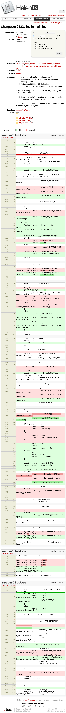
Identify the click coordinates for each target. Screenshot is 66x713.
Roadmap (27, 19)
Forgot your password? (56, 15)
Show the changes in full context (45, 38)
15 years (20, 37)
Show (36, 36)
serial (27, 64)
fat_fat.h (22, 120)
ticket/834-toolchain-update (41, 64)
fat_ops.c (22, 123)
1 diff (28, 120)
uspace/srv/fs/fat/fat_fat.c (14, 135)
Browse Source (42, 19)
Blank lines (41, 45)
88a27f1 (19, 73)
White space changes (45, 48)
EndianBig (49, 86)
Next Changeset (56, 23)
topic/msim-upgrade (38, 66)
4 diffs (29, 123)
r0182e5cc (12, 138)
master (21, 64)
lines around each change (52, 36)
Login (24, 15)
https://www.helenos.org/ (56, 711)
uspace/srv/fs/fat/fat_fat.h (14, 551)
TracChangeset (29, 700)
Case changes (42, 47)
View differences (39, 33)
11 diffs (29, 118)
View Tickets (58, 19)
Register (42, 15)
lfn (17, 64)
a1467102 (20, 71)
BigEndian (45, 84)
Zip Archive (40, 706)
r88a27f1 (5, 138)
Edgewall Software (25, 711)
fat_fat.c (22, 118)
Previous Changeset (40, 23)
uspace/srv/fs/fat (23, 110)
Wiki (6, 19)
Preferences (32, 15)
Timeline (16, 19)
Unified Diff (26, 706)
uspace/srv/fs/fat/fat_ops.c (14, 582)
